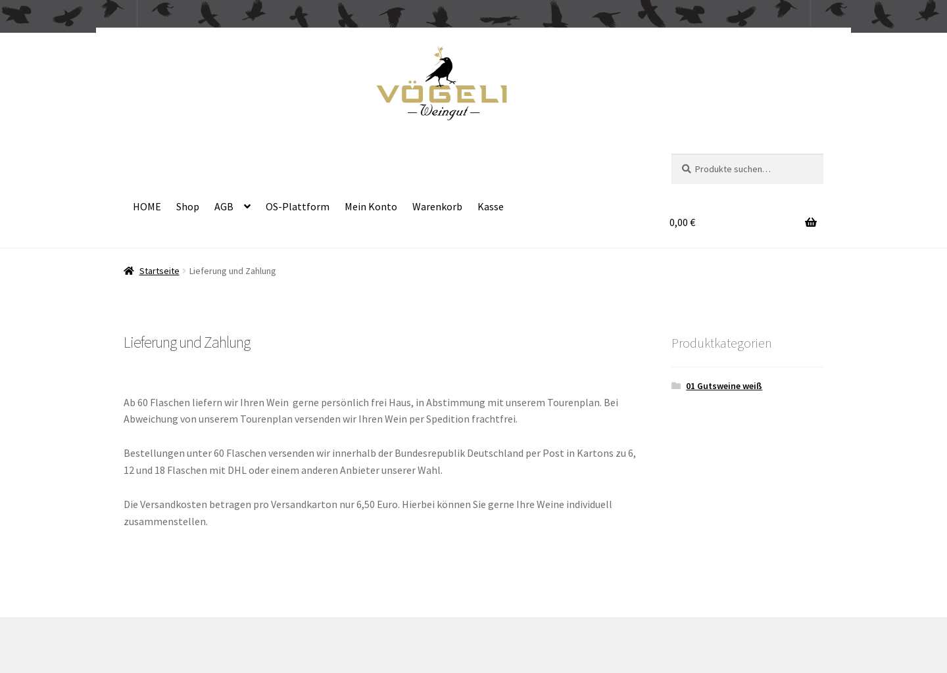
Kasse (490, 206)
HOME (147, 206)
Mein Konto (371, 206)
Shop (187, 206)
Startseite (159, 271)
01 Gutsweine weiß (724, 386)
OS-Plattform (297, 206)
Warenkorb (437, 206)
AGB (223, 206)
